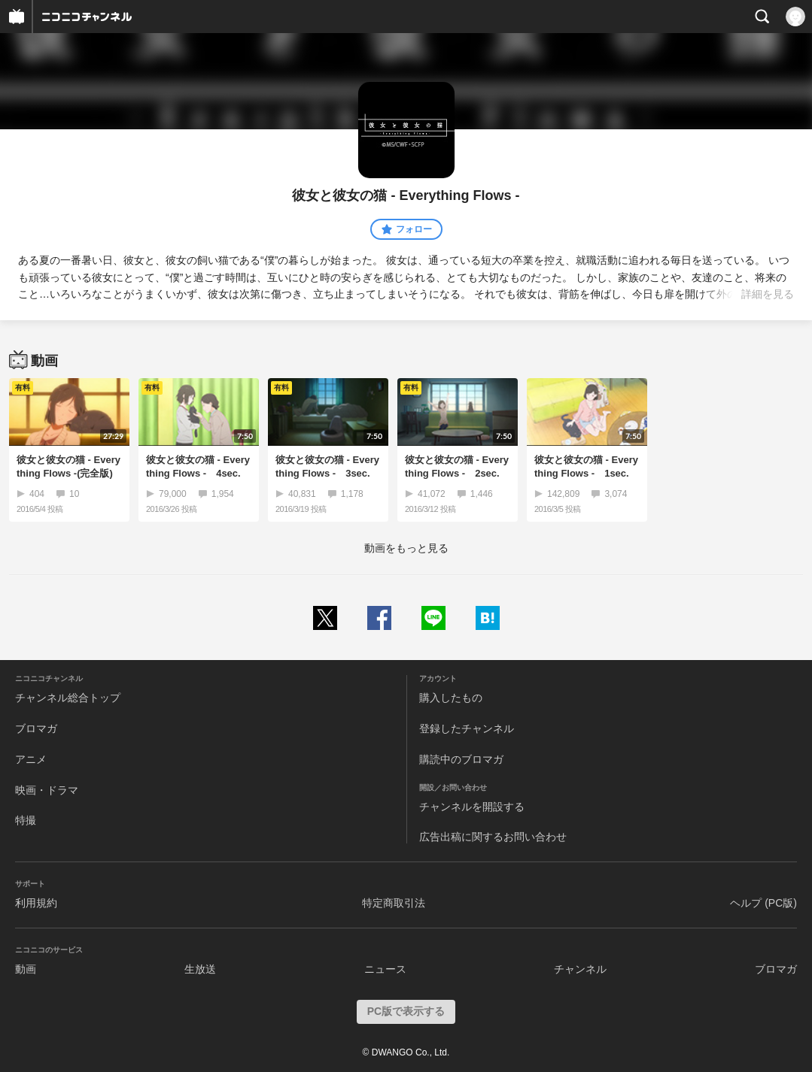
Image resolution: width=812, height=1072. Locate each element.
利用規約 (36, 903)
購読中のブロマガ (461, 759)
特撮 (25, 820)
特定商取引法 (393, 903)
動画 (25, 969)
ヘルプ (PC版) (763, 903)
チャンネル (580, 969)
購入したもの (450, 698)
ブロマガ (36, 728)
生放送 (200, 969)
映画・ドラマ (46, 790)
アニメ (31, 759)
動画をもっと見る (406, 548)
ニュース (385, 969)
